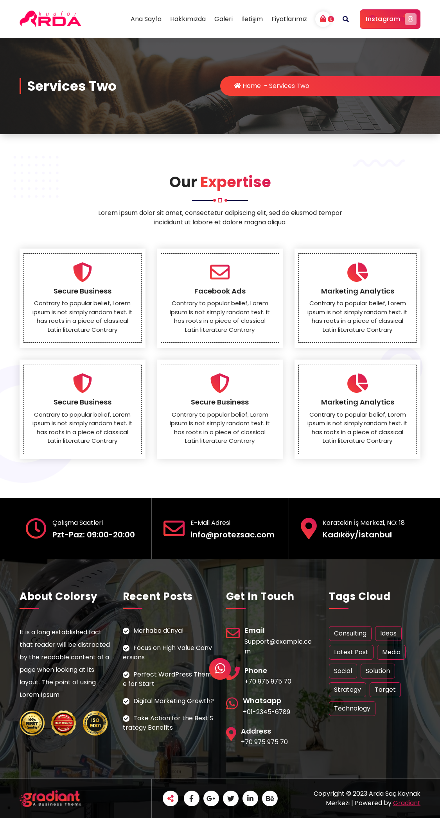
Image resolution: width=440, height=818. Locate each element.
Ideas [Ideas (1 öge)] (388, 633)
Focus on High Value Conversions (167, 652)
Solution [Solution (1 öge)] (378, 670)
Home (247, 85)
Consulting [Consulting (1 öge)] (350, 633)
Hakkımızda (188, 18)
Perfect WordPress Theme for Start (167, 679)
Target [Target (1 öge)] (385, 689)
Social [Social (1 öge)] (343, 670)
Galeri (223, 18)
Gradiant (406, 802)
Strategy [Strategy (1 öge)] (347, 689)
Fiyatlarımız (289, 18)
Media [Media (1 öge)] (391, 652)
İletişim (252, 18)
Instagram (390, 19)
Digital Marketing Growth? (173, 700)
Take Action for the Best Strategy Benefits (168, 723)
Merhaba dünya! (158, 630)
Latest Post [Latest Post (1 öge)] (351, 652)
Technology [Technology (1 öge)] (352, 708)
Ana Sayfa (146, 18)
